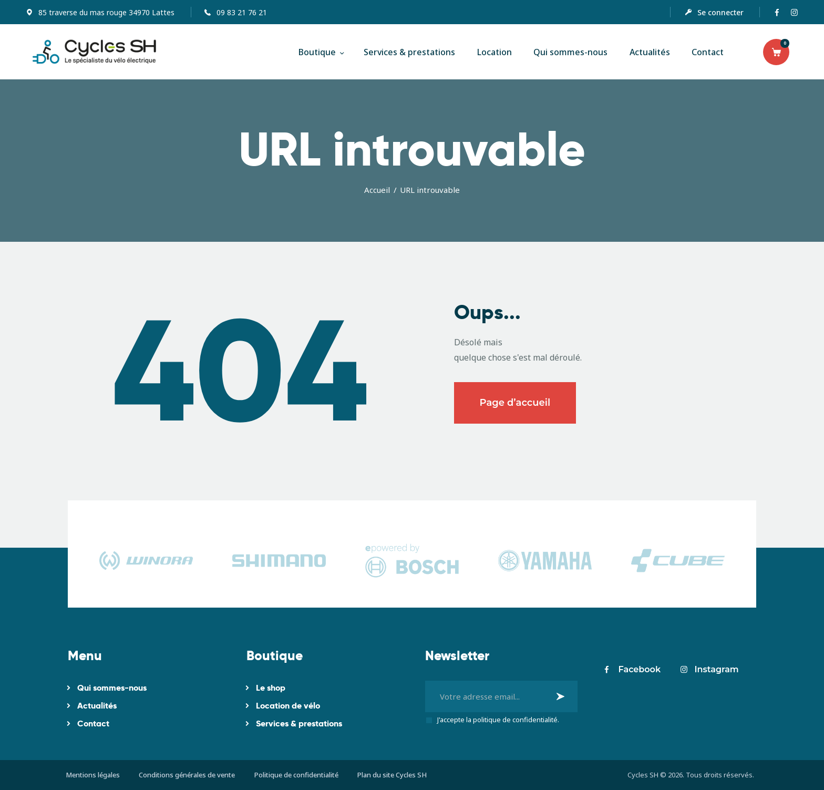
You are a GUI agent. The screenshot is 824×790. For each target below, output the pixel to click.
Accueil (377, 189)
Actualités (97, 705)
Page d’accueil (515, 402)
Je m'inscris (562, 696)
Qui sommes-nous (112, 687)
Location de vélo (288, 705)
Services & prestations (299, 723)
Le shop (270, 687)
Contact (93, 723)
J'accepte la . (498, 719)
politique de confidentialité (515, 719)
